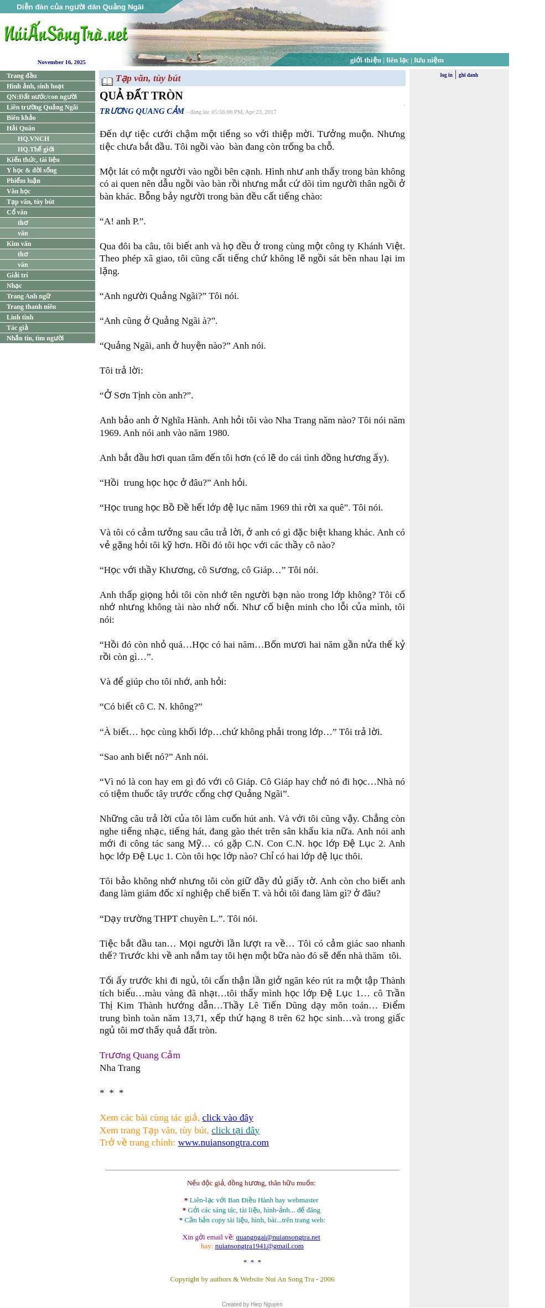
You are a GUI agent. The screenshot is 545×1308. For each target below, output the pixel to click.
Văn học (18, 191)
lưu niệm (429, 60)
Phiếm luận (23, 181)
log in (446, 75)
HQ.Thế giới (36, 149)
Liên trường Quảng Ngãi (42, 107)
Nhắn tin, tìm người (35, 338)
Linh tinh (20, 317)
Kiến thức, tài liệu (33, 160)
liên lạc (398, 60)
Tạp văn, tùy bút (30, 202)
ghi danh (468, 75)
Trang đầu (22, 76)
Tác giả (17, 328)
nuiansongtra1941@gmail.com (259, 1246)
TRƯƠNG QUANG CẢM (142, 111)
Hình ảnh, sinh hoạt (35, 86)
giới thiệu (365, 60)
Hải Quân (21, 128)
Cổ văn (17, 212)
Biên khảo (21, 118)
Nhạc (14, 286)
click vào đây (228, 1117)
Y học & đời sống (32, 170)
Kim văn (19, 244)
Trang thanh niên (31, 307)
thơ (23, 223)
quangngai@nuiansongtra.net (278, 1237)
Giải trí (17, 275)
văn (23, 233)
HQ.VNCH (33, 139)
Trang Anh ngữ (28, 296)
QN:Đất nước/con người (42, 97)
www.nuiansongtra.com (223, 1142)
